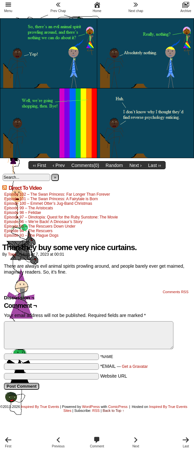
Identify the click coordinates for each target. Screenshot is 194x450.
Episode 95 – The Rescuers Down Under (39, 226)
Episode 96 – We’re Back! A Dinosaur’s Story (43, 221)
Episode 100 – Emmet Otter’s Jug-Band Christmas (48, 203)
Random (114, 165)
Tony (12, 254)
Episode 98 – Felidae (22, 212)
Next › (135, 165)
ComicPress (117, 407)
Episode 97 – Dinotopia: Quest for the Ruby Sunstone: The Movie (61, 217)
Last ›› (154, 165)
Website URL (113, 376)
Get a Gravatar (135, 366)
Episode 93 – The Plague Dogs (31, 235)
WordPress (91, 407)
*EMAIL (124, 366)
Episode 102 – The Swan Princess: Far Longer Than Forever (57, 194)
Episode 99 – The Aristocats (28, 208)
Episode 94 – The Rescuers (28, 231)
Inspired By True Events (40, 407)
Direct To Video (24, 188)
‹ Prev (59, 165)
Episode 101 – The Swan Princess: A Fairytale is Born (51, 199)
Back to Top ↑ (113, 410)
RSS (96, 410)
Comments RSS (175, 292)
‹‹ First (39, 165)
